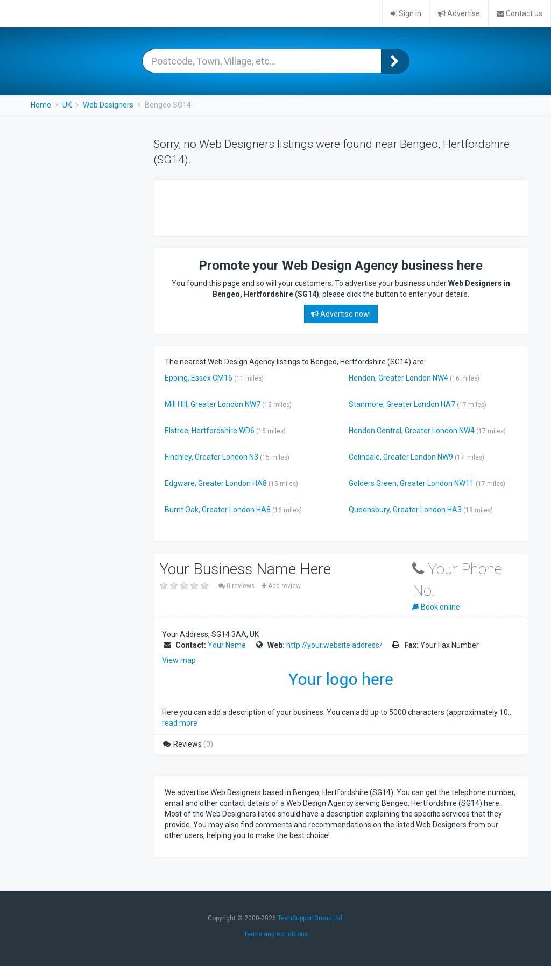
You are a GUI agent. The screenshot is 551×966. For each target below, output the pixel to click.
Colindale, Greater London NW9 (401, 457)
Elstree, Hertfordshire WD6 (210, 430)
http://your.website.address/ (334, 645)
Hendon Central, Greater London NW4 (412, 430)
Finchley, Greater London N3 (211, 457)
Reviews (187, 744)
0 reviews (237, 586)
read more (179, 723)
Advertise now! (341, 314)
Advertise (459, 13)
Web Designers (108, 105)
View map (179, 660)
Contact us (519, 13)
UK (67, 105)
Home (41, 105)
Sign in (406, 13)
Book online (436, 607)
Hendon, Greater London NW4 (398, 378)
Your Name (227, 645)
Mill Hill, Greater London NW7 (212, 404)
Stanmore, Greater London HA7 (402, 404)
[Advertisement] (290, 206)
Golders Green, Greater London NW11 (411, 483)
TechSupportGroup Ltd (310, 918)
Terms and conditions (276, 934)
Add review (281, 586)
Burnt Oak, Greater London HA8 (218, 509)
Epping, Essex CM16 (198, 378)
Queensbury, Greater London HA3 (405, 509)
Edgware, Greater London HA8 (216, 483)
